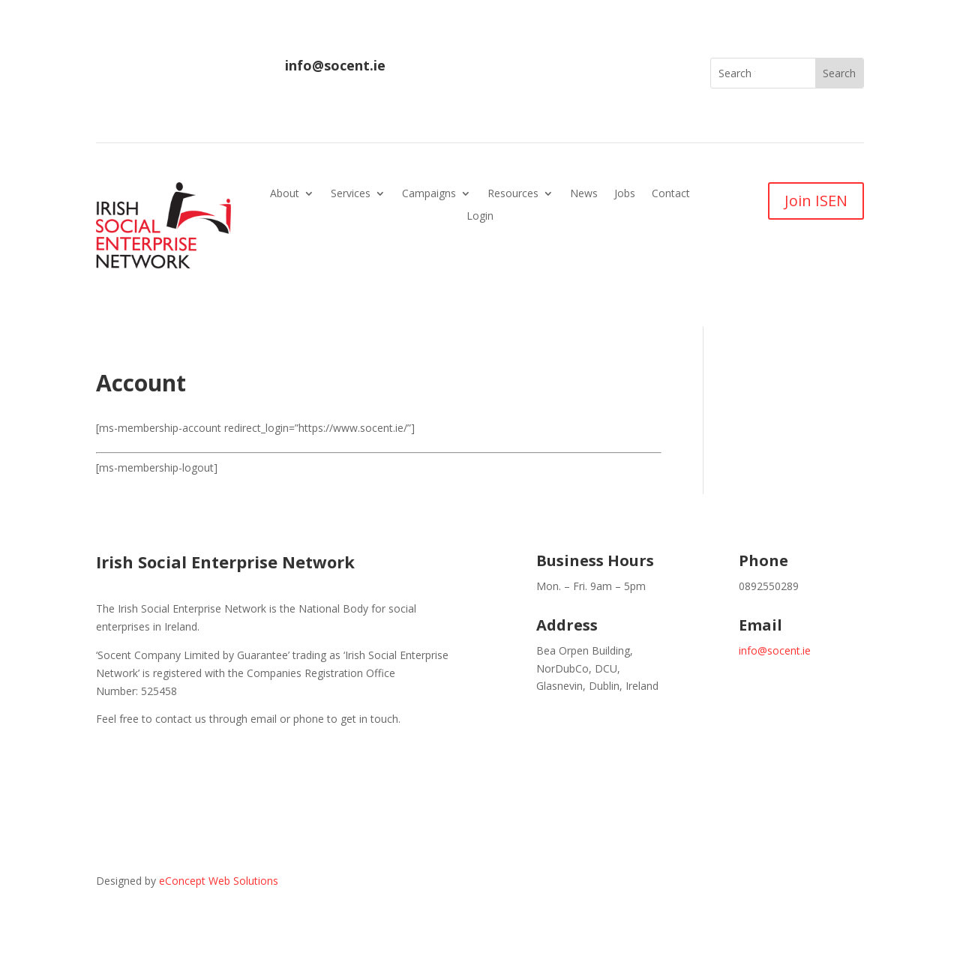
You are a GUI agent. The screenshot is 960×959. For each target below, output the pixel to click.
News (584, 194)
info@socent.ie (335, 65)
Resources (513, 194)
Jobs (624, 194)
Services (350, 194)
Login (480, 217)
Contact (671, 194)
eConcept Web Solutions (218, 881)
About (284, 194)
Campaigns (429, 194)
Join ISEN (816, 200)
